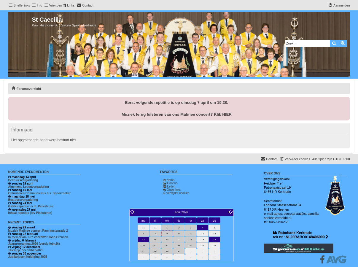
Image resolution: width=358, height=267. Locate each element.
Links (71, 5)
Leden (169, 186)
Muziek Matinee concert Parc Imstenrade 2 (38, 230)
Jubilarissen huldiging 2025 (27, 256)
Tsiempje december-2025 (25, 250)
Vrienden (55, 5)
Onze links (172, 189)
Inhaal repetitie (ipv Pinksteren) (30, 212)
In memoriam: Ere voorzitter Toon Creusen (38, 237)
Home (168, 180)
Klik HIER (223, 114)
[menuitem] (85, 5)
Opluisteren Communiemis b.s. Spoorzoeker (39, 193)
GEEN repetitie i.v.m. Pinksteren (30, 206)
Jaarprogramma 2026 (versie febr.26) (34, 243)
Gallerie (170, 183)
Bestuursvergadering (23, 180)
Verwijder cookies (176, 193)
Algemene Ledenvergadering (28, 186)
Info (39, 5)
